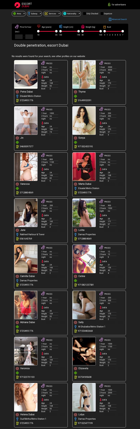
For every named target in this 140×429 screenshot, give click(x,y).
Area (17, 13)
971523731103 (27, 377)
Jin (19, 138)
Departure (108, 14)
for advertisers (117, 4)
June (20, 230)
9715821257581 (86, 284)
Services (50, 13)
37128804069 (26, 192)
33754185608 (84, 377)
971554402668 (85, 331)
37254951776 (26, 100)
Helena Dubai (25, 414)
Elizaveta (81, 368)
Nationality (69, 13)
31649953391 (84, 100)
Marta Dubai (82, 184)
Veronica (23, 368)
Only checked (92, 14)
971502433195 (85, 146)
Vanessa (23, 184)
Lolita (79, 230)
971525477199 (85, 423)
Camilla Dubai (25, 276)
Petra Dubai (24, 91)
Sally (79, 322)
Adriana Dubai (25, 322)
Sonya (79, 138)
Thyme (80, 91)
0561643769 (26, 238)
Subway (32, 13)
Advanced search (118, 19)
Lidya (79, 414)
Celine (79, 276)
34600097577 (26, 146)
